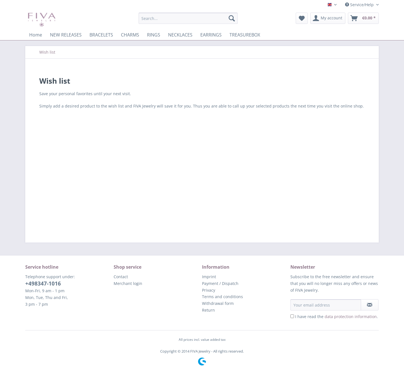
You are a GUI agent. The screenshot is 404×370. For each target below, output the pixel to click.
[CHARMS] (130, 34)
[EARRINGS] (211, 34)
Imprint (209, 276)
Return (208, 310)
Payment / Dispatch (220, 283)
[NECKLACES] (180, 34)
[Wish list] (302, 18)
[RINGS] (153, 34)
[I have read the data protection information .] (292, 316)
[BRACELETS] (101, 34)
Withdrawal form (218, 303)
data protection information (351, 316)
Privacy (208, 290)
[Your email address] (325, 304)
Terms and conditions (222, 296)
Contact (121, 276)
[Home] (35, 34)
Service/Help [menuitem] (360, 4)
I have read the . (336, 316)
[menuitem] (188, 21)
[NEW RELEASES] (66, 34)
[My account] (327, 18)
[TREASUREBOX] (245, 34)
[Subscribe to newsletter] (369, 304)
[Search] (232, 18)
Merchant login (128, 283)
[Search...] (188, 18)
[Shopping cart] (363, 18)
